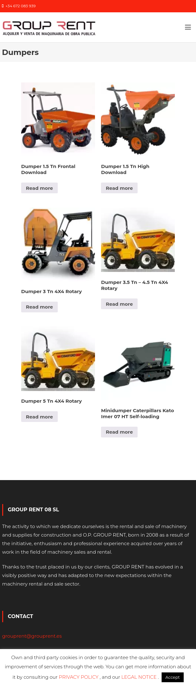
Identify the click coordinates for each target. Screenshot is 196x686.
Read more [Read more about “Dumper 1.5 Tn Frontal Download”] (39, 188)
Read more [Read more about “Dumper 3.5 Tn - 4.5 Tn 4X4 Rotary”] (119, 304)
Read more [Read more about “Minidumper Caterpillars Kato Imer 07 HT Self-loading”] (119, 432)
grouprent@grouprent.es (32, 636)
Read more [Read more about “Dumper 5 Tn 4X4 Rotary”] (39, 417)
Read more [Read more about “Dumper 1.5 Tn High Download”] (119, 188)
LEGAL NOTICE (140, 677)
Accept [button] (172, 677)
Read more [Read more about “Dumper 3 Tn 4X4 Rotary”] (39, 307)
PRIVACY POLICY (79, 677)
